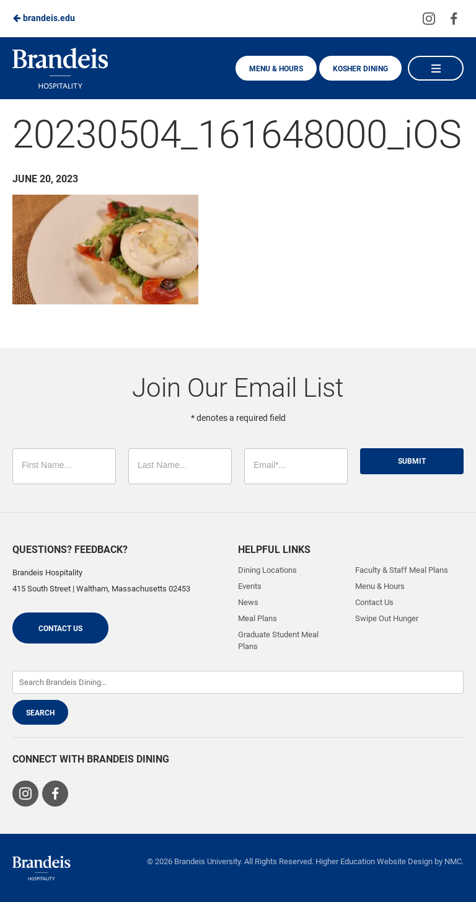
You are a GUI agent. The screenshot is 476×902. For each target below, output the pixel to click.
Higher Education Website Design (374, 861)
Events (250, 586)
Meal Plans (257, 618)
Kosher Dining (360, 68)
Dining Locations (267, 570)
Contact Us (60, 628)
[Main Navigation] (436, 68)
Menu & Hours (276, 68)
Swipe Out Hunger (386, 618)
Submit (412, 461)
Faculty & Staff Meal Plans (401, 570)
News (248, 602)
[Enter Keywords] (238, 682)
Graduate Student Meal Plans (278, 640)
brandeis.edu (43, 18)
